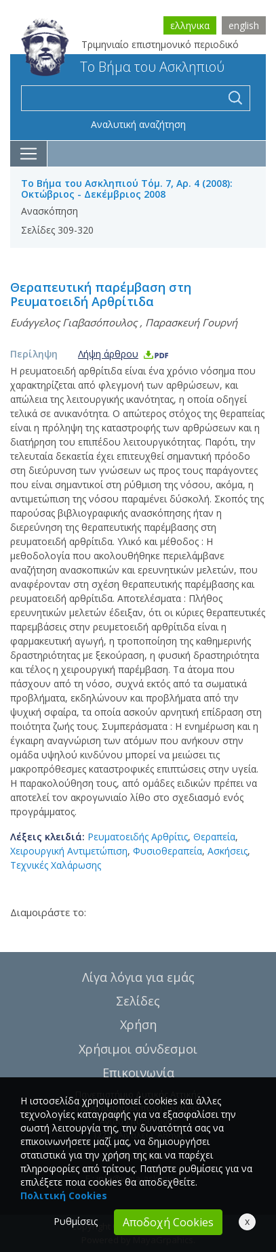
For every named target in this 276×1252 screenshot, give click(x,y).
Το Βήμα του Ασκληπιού (122, 67)
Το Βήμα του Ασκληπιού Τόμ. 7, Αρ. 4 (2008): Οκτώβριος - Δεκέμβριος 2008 (127, 189)
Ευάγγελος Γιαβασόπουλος (73, 322)
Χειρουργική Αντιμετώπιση (68, 850)
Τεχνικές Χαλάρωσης (55, 865)
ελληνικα (190, 25)
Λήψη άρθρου (124, 353)
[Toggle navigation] (28, 154)
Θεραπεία (214, 836)
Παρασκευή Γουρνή (191, 322)
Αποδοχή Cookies (168, 1222)
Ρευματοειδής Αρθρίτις (137, 836)
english (244, 25)
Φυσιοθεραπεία (167, 850)
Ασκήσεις (228, 850)
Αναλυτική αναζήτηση (138, 124)
